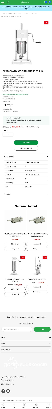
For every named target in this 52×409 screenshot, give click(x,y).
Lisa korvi (26, 142)
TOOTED (10, 14)
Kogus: (5, 130)
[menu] (2, 2)
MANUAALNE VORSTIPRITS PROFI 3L (11, 16)
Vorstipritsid (35, 14)
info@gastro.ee (9, 384)
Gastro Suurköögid (9, 400)
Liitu (42, 329)
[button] (13, 406)
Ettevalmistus (18, 14)
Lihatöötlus (27, 14)
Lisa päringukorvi (26, 148)
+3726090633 (9, 380)
